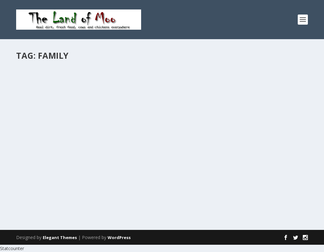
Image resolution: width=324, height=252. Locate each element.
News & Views (81, 84)
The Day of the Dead (201, 74)
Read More (39, 132)
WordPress (119, 237)
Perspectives (229, 84)
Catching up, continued (58, 74)
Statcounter (12, 248)
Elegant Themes (60, 237)
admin (33, 84)
